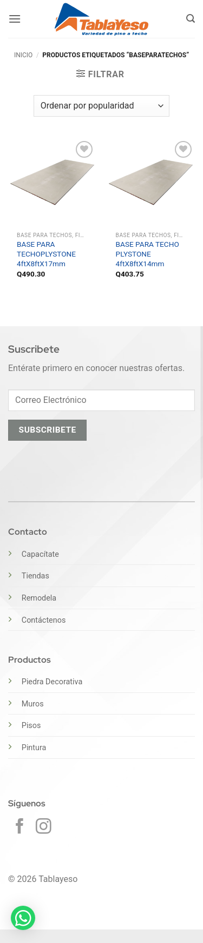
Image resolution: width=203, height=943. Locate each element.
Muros (33, 704)
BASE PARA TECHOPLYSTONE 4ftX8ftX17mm (46, 253)
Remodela (39, 598)
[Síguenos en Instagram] (43, 827)
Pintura (34, 747)
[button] (14, 18)
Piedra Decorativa (52, 681)
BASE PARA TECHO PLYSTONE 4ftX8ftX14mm (147, 253)
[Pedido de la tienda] (101, 106)
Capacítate (40, 554)
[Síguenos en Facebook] (20, 827)
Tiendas (35, 576)
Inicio (23, 55)
